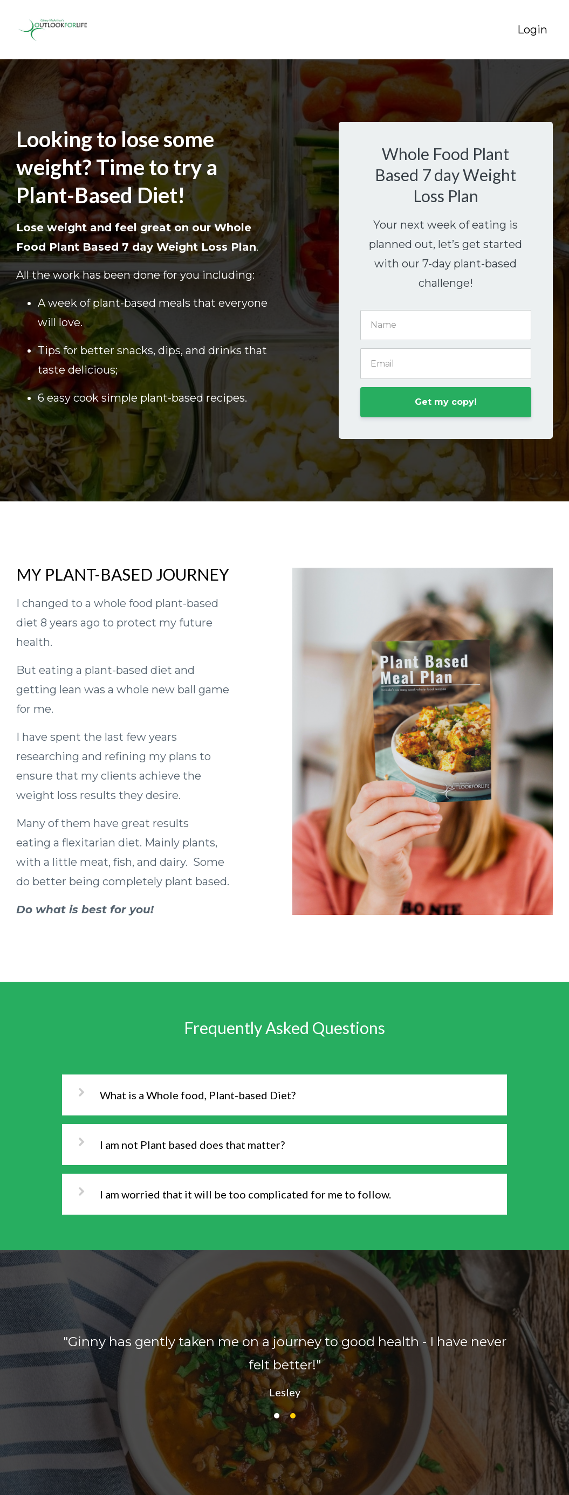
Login (532, 29)
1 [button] (276, 1415)
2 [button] (293, 1415)
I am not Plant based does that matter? (192, 1144)
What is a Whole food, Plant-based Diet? (198, 1094)
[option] (284, 1356)
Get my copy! (446, 402)
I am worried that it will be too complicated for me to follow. (245, 1194)
